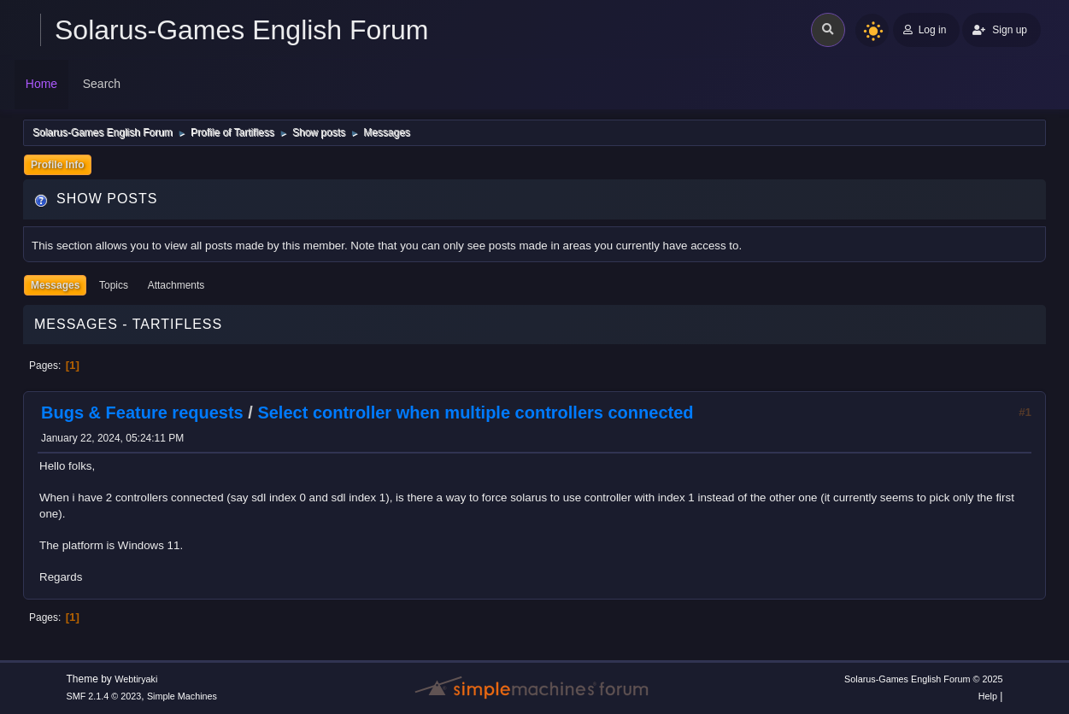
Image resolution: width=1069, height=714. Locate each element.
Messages (55, 285)
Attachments (176, 285)
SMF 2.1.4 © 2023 (104, 696)
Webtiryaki (136, 679)
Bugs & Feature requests (142, 412)
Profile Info (58, 165)
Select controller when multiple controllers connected (475, 412)
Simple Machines (182, 696)
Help (987, 696)
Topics (113, 285)
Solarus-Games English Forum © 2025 (923, 679)
